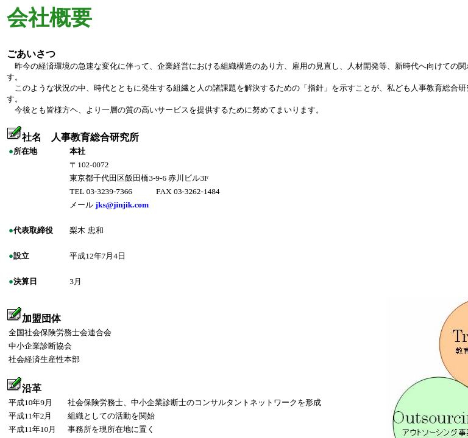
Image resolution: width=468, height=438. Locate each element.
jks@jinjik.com (122, 204)
